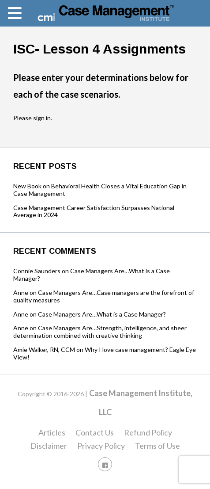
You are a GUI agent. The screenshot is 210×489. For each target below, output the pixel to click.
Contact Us (94, 432)
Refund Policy (148, 432)
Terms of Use (157, 446)
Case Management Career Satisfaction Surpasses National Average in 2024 (93, 211)
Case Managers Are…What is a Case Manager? (91, 274)
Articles (51, 432)
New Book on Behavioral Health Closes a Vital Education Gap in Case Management (100, 189)
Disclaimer (48, 446)
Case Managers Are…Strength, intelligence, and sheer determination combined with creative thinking (100, 331)
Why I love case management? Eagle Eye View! (104, 353)
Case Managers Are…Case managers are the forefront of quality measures (103, 296)
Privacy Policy (101, 446)
